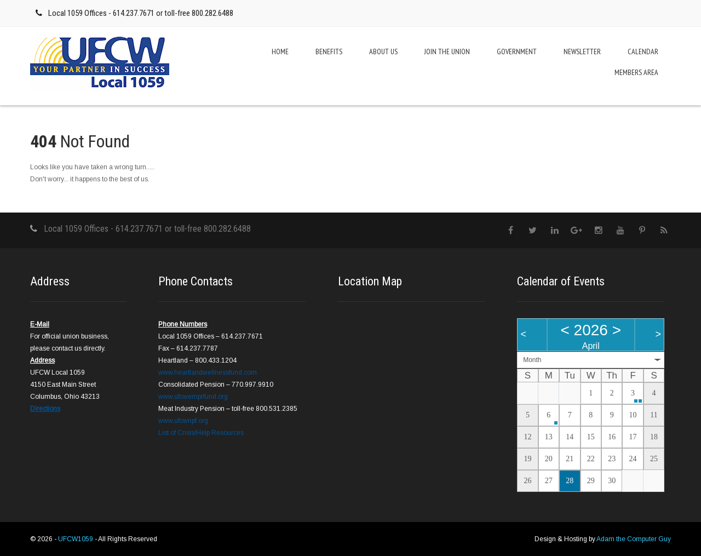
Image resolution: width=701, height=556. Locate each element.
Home (280, 51)
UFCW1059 (76, 539)
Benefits (328, 51)
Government (517, 51)
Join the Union (447, 51)
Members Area (636, 72)
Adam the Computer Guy (633, 539)
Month (532, 360)
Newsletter (582, 51)
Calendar (643, 51)
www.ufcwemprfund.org (193, 396)
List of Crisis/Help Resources (201, 433)
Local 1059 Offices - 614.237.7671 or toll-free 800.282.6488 (140, 13)
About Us (383, 51)
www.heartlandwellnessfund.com (207, 372)
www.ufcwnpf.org (183, 421)
